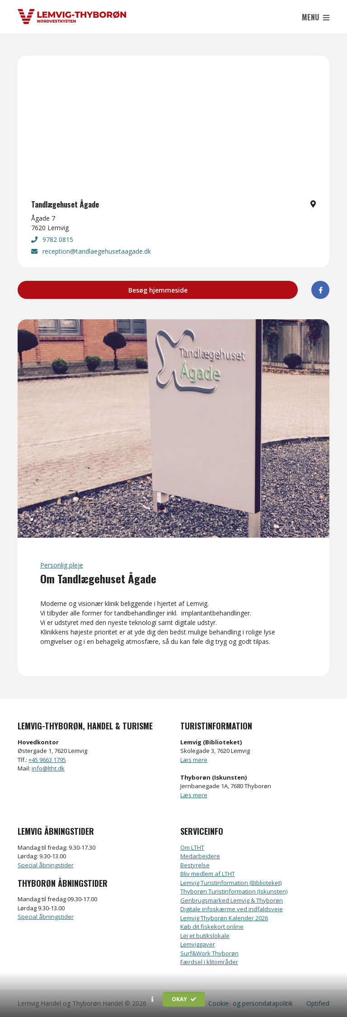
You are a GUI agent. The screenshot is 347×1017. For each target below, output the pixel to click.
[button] (152, 999)
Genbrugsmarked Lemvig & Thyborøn (231, 900)
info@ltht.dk (48, 768)
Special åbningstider (46, 865)
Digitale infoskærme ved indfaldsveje (231, 909)
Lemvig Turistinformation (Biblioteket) (230, 883)
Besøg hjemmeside (158, 290)
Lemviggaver (197, 944)
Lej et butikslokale (205, 936)
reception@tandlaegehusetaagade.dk (91, 251)
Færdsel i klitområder (209, 962)
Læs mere (193, 760)
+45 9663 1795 (47, 760)
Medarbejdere (200, 856)
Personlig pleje (61, 565)
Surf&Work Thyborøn (209, 953)
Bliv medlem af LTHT (207, 874)
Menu (315, 17)
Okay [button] (184, 999)
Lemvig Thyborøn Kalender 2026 (224, 918)
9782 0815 (52, 239)
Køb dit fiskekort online (212, 926)
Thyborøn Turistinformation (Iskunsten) (233, 891)
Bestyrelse (195, 865)
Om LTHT (192, 847)
